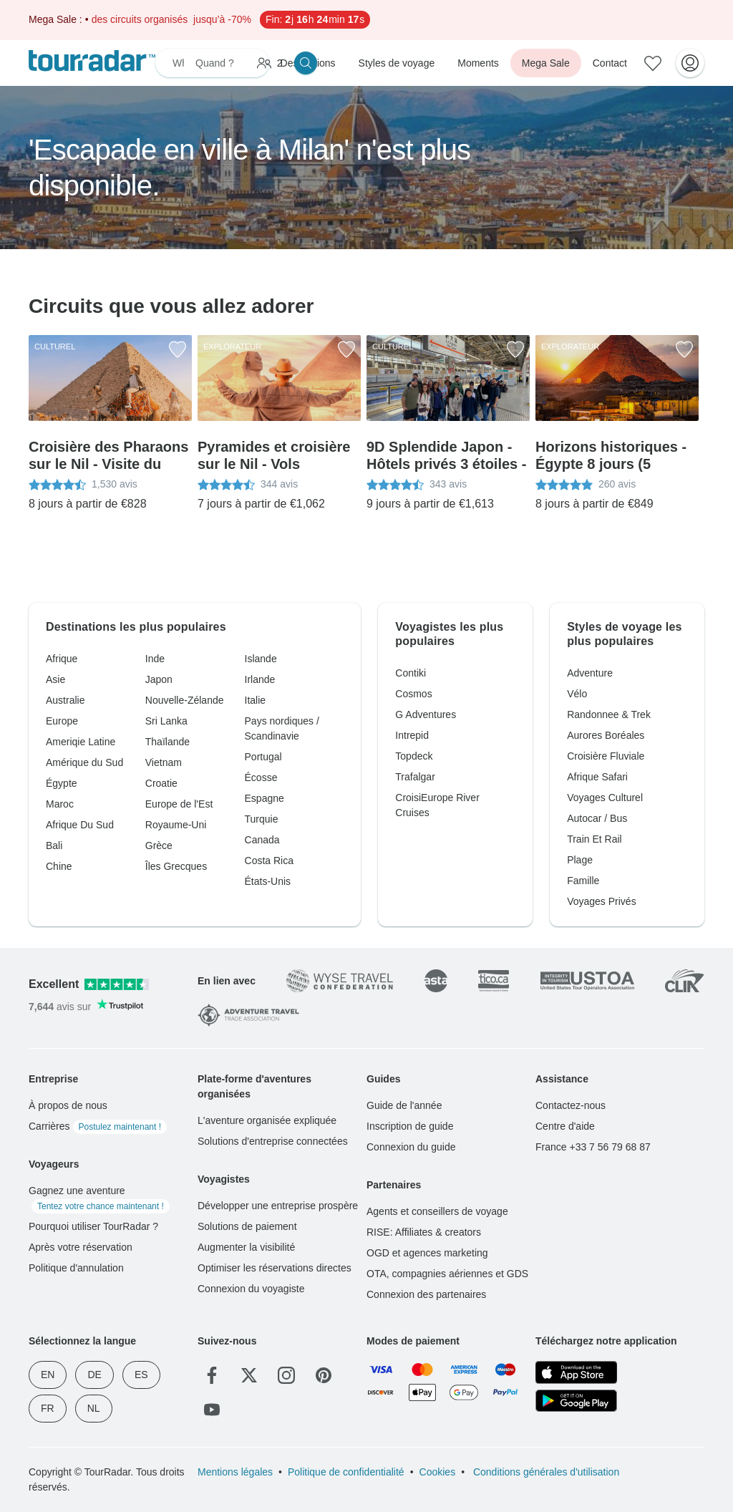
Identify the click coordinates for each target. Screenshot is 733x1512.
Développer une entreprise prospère (278, 1205)
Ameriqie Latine (80, 741)
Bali (54, 845)
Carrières (98, 1126)
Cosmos (413, 693)
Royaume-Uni (176, 824)
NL (93, 1408)
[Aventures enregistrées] (653, 63)
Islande (261, 658)
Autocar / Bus (597, 818)
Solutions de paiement (247, 1226)
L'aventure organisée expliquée (267, 1120)
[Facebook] (212, 1375)
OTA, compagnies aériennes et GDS (447, 1273)
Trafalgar (415, 776)
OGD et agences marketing (427, 1253)
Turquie (261, 819)
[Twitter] (249, 1375)
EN (47, 1374)
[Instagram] (286, 1375)
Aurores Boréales (605, 735)
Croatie (161, 783)
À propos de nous (68, 1105)
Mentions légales (235, 1472)
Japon (159, 679)
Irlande (260, 679)
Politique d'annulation (76, 1268)
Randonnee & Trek (609, 714)
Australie (65, 700)
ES (141, 1374)
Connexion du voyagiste (251, 1288)
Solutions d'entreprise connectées (273, 1141)
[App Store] (576, 1372)
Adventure (590, 673)
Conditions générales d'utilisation (544, 1472)
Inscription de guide (409, 1126)
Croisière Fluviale (605, 756)
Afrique (61, 658)
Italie (255, 700)
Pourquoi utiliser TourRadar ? (93, 1226)
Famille (583, 880)
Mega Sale (546, 63)
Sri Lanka (166, 721)
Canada (262, 839)
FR (47, 1408)
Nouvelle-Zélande (184, 700)
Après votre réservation (80, 1247)
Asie (55, 679)
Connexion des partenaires (426, 1294)
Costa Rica (269, 860)
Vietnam (163, 762)
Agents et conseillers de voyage (437, 1211)
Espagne (264, 798)
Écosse (261, 777)
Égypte (61, 783)
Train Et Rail (594, 839)
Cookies (437, 1472)
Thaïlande (167, 741)
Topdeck (413, 756)
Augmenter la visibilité (246, 1247)
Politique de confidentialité (346, 1472)
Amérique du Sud (84, 762)
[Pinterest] (323, 1375)
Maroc (60, 804)
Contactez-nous (570, 1105)
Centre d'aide (565, 1126)
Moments (478, 63)
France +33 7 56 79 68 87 (593, 1147)
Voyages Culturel (605, 797)
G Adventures (425, 714)
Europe (62, 721)
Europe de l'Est (179, 804)
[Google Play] (576, 1401)
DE (94, 1374)
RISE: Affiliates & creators (423, 1232)
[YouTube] (212, 1409)
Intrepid (412, 735)
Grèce (159, 845)
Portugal (263, 756)
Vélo (577, 693)
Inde (155, 658)
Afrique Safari (597, 776)
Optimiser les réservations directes (274, 1268)
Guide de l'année (404, 1105)
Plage (580, 860)
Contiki (410, 673)
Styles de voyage (397, 63)
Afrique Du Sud (80, 824)
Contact (610, 63)
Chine (59, 866)
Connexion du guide (411, 1147)
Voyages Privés (601, 901)
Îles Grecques (176, 866)
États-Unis (268, 881)
